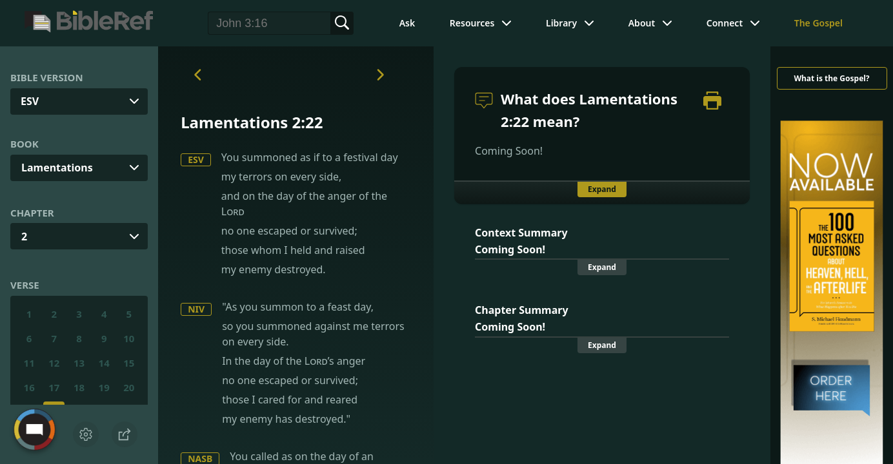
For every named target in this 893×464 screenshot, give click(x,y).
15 (128, 362)
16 (29, 387)
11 (29, 362)
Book (24, 143)
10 (128, 338)
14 (104, 362)
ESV (196, 159)
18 (79, 387)
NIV (196, 309)
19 (104, 387)
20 (128, 387)
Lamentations (57, 167)
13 (79, 362)
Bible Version (46, 77)
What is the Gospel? (831, 78)
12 (53, 362)
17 (53, 387)
